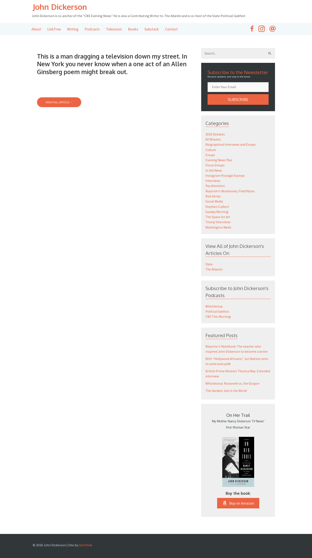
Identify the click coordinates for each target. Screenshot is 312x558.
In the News (214, 170)
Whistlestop (214, 305)
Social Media (214, 201)
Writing (72, 29)
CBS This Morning (218, 316)
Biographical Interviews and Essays (230, 145)
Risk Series (213, 196)
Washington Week (218, 227)
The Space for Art (218, 216)
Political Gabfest (217, 311)
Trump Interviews (218, 222)
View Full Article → (59, 102)
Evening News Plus (219, 160)
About (36, 29)
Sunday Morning (217, 211)
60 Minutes (213, 140)
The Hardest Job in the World (226, 390)
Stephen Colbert (217, 206)
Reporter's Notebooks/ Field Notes (231, 191)
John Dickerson (63, 6)
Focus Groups (215, 165)
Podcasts (92, 29)
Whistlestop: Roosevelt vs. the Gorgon (233, 383)
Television (114, 29)
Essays (210, 155)
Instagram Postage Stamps (225, 176)
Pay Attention (215, 186)
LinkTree (54, 29)
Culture (210, 150)
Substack (151, 29)
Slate (209, 264)
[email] (238, 88)
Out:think (86, 544)
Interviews (213, 181)
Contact (171, 29)
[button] (238, 100)
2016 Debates (215, 135)
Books (133, 29)
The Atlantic (214, 269)
